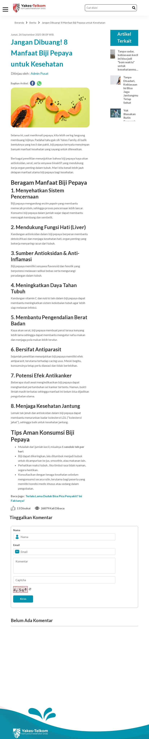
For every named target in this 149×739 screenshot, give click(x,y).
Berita (32, 22)
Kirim (24, 599)
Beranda (19, 22)
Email (16, 545)
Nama (16, 530)
